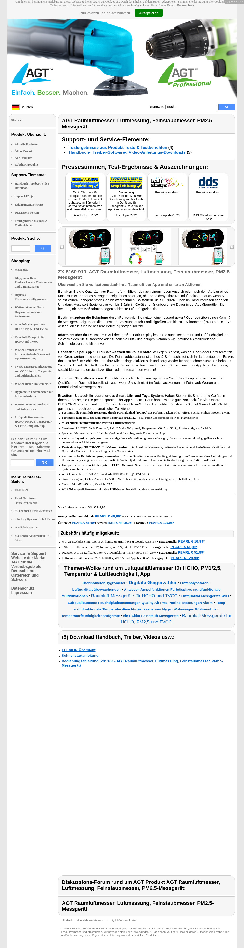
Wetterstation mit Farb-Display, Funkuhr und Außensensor (30, 312)
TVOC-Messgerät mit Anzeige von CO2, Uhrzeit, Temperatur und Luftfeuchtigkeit (34, 371)
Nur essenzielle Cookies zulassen (105, 13)
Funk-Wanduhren (33, 511)
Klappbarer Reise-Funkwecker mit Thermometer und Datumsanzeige (34, 282)
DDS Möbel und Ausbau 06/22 (208, 217)
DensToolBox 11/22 (85, 215)
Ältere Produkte (25, 151)
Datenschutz (185, 5)
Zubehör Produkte (26, 164)
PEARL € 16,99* (191, 541)
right (232, 247)
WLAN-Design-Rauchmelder (33, 383)
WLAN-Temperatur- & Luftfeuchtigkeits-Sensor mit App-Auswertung (32, 354)
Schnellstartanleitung (80, 655)
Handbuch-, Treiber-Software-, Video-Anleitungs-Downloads (127, 152)
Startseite (157, 107)
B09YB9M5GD (162, 516)
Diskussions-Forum (27, 212)
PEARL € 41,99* (183, 547)
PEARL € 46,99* (108, 516)
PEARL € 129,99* (185, 558)
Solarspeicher (27, 527)
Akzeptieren (148, 13)
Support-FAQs (24, 196)
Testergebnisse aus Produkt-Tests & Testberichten (118, 147)
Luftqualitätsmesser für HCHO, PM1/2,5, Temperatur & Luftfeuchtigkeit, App (33, 422)
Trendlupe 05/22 (126, 215)
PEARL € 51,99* (191, 552)
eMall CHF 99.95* (119, 522)
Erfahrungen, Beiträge (29, 204)
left (62, 247)
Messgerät (21, 269)
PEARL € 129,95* (161, 522)
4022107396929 (140, 516)
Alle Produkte (23, 157)
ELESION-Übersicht (79, 650)
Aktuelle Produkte (26, 144)
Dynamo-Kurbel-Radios (35, 519)
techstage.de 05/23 (167, 215)
